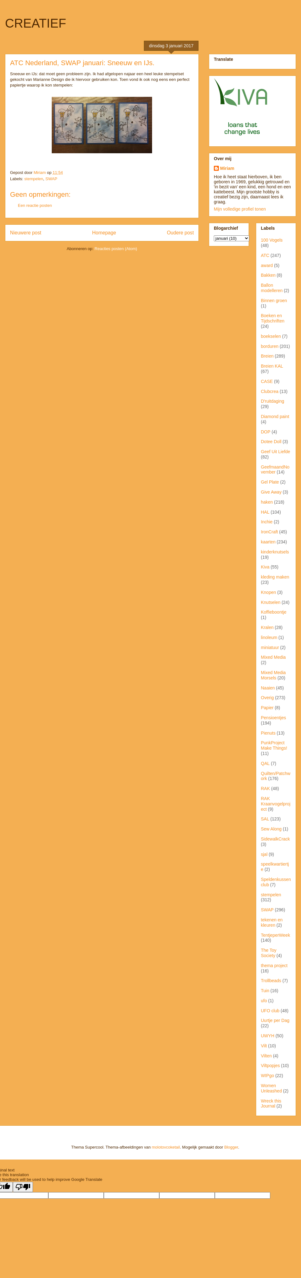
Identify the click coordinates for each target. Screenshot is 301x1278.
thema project (274, 965)
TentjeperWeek (275, 935)
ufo (264, 1000)
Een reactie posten (35, 205)
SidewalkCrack (275, 838)
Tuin (265, 990)
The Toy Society (269, 953)
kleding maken (275, 576)
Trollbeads (271, 980)
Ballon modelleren (272, 288)
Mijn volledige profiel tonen (240, 209)
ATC (265, 255)
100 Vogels (272, 240)
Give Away (271, 492)
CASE (267, 381)
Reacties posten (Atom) (116, 248)
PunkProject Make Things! (274, 745)
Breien (267, 356)
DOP (265, 431)
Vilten (266, 1055)
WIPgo (267, 1075)
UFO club (270, 1010)
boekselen (271, 336)
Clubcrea (269, 391)
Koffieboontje (273, 612)
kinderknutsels (275, 551)
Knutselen (270, 602)
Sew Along (271, 828)
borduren (269, 346)
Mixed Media (273, 657)
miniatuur (270, 647)
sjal (264, 854)
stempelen (33, 178)
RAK (265, 788)
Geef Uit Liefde (275, 451)
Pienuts (268, 733)
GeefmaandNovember (275, 469)
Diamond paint (275, 416)
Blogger (231, 1147)
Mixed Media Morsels (273, 675)
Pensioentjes (273, 717)
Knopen (268, 592)
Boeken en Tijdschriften (272, 318)
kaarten (268, 541)
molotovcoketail (166, 1147)
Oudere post (180, 232)
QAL (265, 763)
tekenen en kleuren (272, 922)
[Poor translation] (23, 1187)
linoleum (269, 637)
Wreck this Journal (271, 1103)
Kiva (265, 566)
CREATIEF (35, 23)
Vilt (264, 1045)
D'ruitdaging (272, 401)
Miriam (227, 168)
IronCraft (269, 531)
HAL (265, 512)
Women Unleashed (271, 1088)
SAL (265, 818)
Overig (267, 697)
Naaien (268, 687)
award (267, 265)
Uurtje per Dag (275, 1020)
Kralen (267, 627)
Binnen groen (274, 300)
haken (267, 502)
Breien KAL (272, 366)
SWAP (51, 178)
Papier (267, 707)
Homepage (104, 232)
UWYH (267, 1035)
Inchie (266, 521)
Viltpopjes (270, 1065)
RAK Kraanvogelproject (275, 804)
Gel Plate (270, 481)
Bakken (268, 275)
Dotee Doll (271, 441)
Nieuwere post (25, 232)
